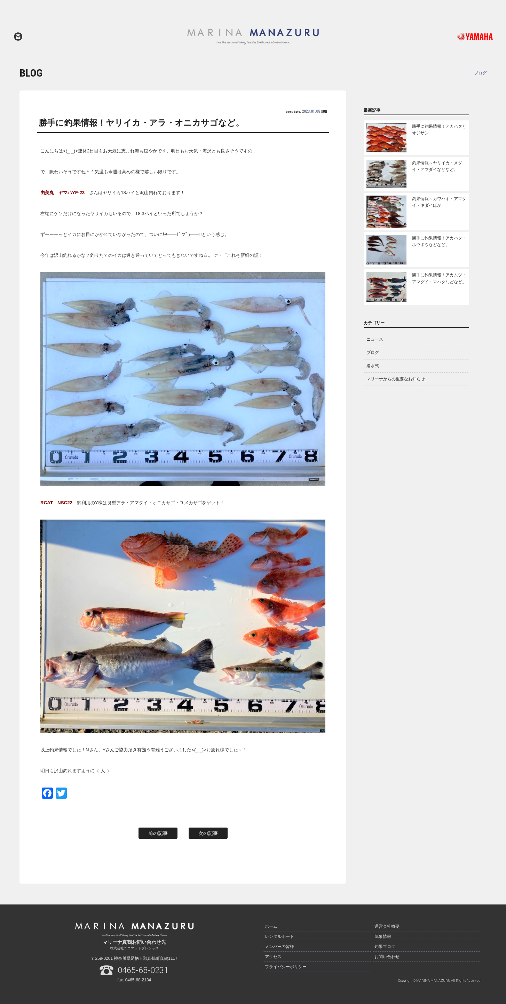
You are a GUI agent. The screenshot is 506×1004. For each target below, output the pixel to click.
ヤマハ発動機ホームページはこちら (446, 36)
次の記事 (208, 833)
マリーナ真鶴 (253, 36)
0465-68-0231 (143, 970)
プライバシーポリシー (286, 965)
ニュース (374, 339)
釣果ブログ (384, 945)
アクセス (273, 955)
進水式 (372, 365)
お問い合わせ (18, 36)
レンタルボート (279, 936)
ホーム (271, 926)
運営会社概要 (387, 926)
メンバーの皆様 (279, 945)
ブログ (372, 352)
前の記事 (158, 833)
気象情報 (382, 936)
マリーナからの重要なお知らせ (395, 379)
